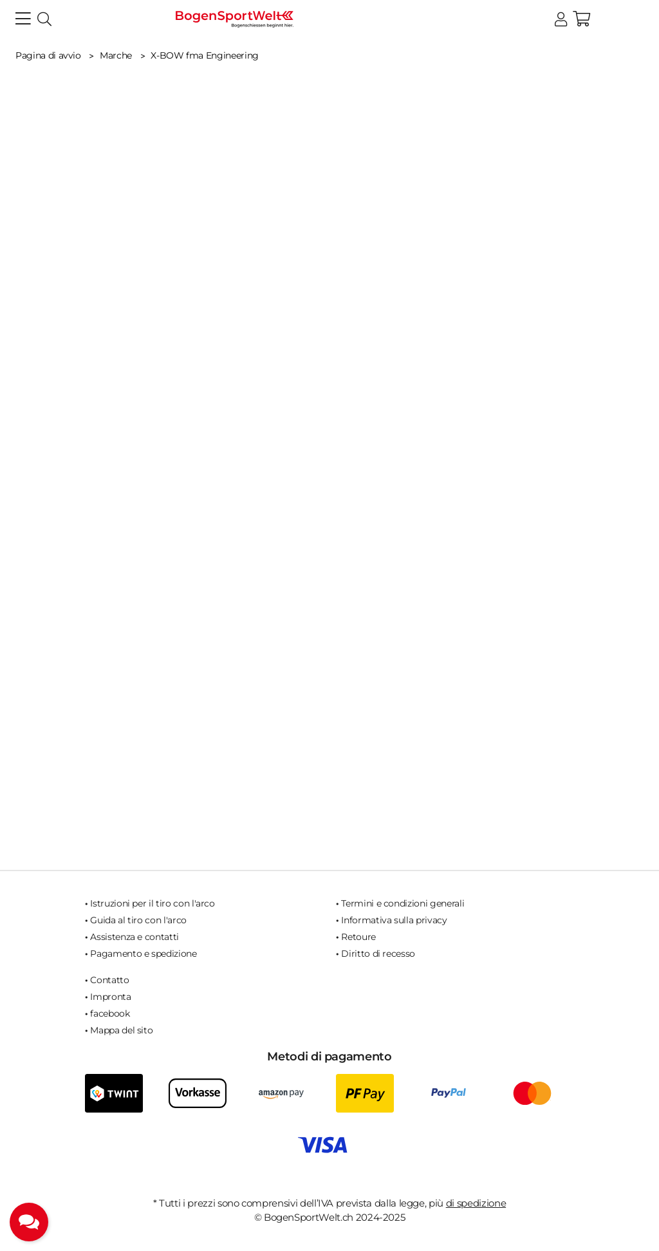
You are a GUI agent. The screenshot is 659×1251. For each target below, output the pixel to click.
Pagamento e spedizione (143, 953)
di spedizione (476, 1203)
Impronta (110, 996)
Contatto (109, 980)
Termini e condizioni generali (402, 903)
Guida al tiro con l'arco (138, 920)
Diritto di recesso (378, 953)
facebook (109, 1013)
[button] (561, 19)
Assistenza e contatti (134, 937)
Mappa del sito (121, 1030)
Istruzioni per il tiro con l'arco (152, 903)
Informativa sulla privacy (394, 920)
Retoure (358, 937)
